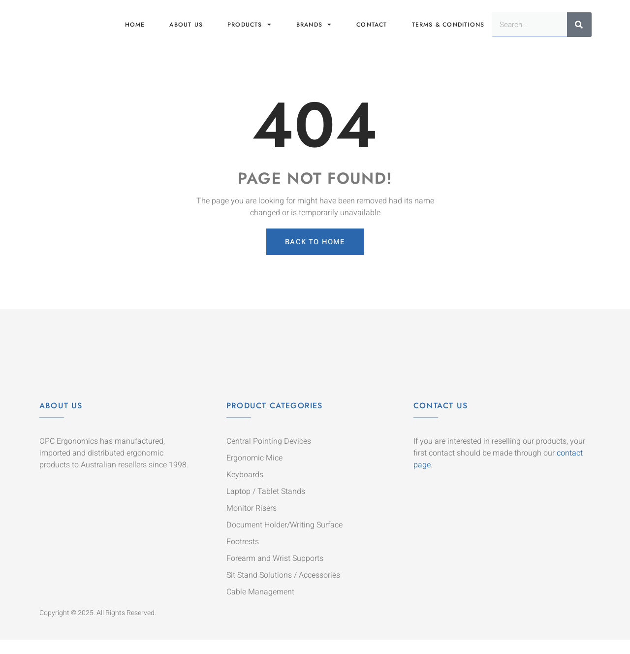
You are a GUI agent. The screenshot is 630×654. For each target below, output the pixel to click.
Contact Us (440, 419)
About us (186, 30)
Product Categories (274, 419)
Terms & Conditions (448, 30)
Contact (371, 30)
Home (135, 30)
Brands (314, 30)
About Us (61, 419)
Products (249, 30)
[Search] (579, 30)
